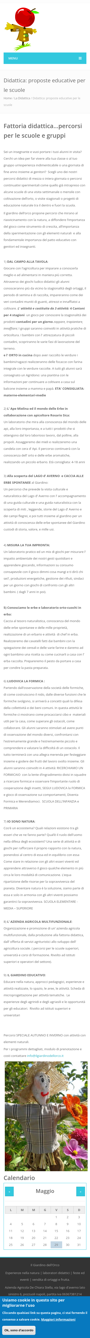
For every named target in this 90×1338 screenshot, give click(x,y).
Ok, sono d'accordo (18, 1332)
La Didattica (22, 98)
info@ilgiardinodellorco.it (45, 1056)
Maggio (45, 1190)
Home (8, 98)
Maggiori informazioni (58, 1322)
